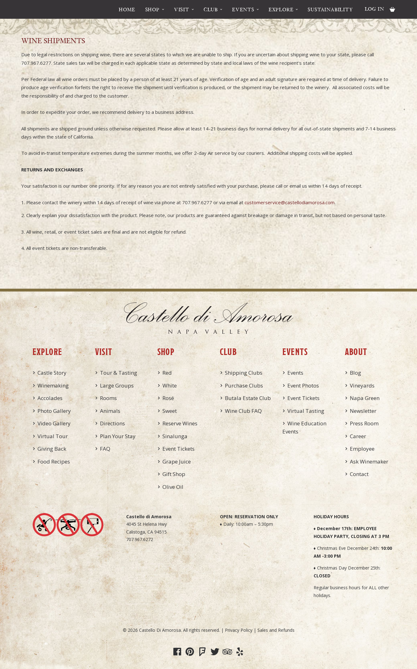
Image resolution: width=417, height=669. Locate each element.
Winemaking (53, 385)
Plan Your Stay (118, 436)
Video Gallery (54, 423)
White (169, 385)
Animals (110, 410)
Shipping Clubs (243, 372)
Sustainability (330, 9)
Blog (355, 372)
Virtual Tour (52, 436)
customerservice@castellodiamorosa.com (290, 202)
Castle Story (52, 372)
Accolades (49, 398)
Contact (359, 474)
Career (358, 436)
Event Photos (303, 385)
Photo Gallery (54, 410)
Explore (281, 9)
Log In (374, 9)
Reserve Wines (179, 423)
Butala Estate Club (248, 398)
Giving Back (51, 448)
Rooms (108, 398)
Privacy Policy (238, 630)
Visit (181, 9)
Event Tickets (178, 448)
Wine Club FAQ (243, 410)
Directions (112, 423)
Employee (362, 448)
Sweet (169, 410)
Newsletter (363, 410)
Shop (152, 9)
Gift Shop (173, 474)
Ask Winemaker (369, 461)
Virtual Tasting (305, 410)
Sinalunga (174, 436)
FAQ (105, 448)
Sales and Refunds (276, 630)
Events (243, 9)
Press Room (364, 423)
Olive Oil (172, 486)
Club (211, 9)
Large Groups (117, 385)
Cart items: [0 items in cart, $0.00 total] (392, 9)
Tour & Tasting (118, 372)
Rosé (168, 398)
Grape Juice (176, 461)
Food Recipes (53, 461)
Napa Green (365, 398)
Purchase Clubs (244, 385)
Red (167, 372)
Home (127, 9)
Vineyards (362, 385)
